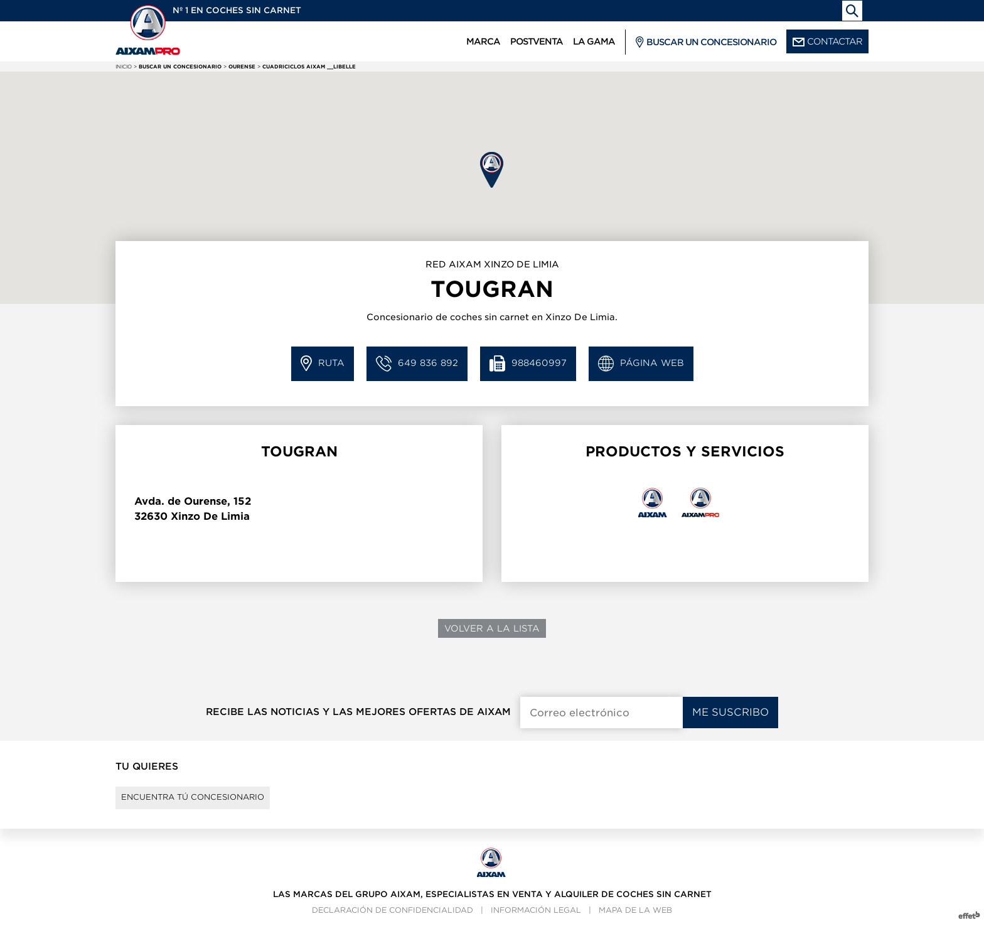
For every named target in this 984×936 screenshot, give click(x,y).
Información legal (536, 920)
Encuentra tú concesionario (211, 803)
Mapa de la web (635, 920)
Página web (641, 364)
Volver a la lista (492, 628)
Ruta (323, 364)
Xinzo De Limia (210, 516)
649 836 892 (417, 364)
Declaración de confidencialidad (392, 920)
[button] (491, 170)
